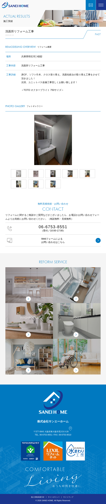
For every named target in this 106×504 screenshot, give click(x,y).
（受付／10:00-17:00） (53, 228)
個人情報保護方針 (37, 497)
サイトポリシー (54, 497)
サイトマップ (68, 497)
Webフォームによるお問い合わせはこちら (54, 240)
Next (100, 140)
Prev (5, 140)
